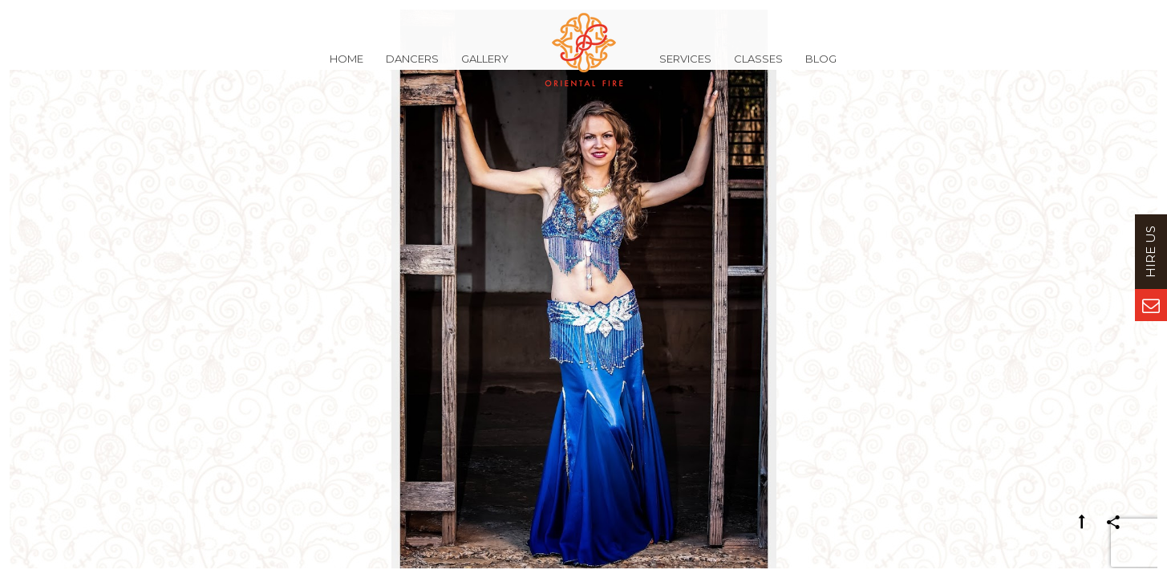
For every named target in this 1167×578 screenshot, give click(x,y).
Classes (758, 67)
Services (685, 67)
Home (346, 67)
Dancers (412, 67)
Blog (821, 67)
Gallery (485, 67)
